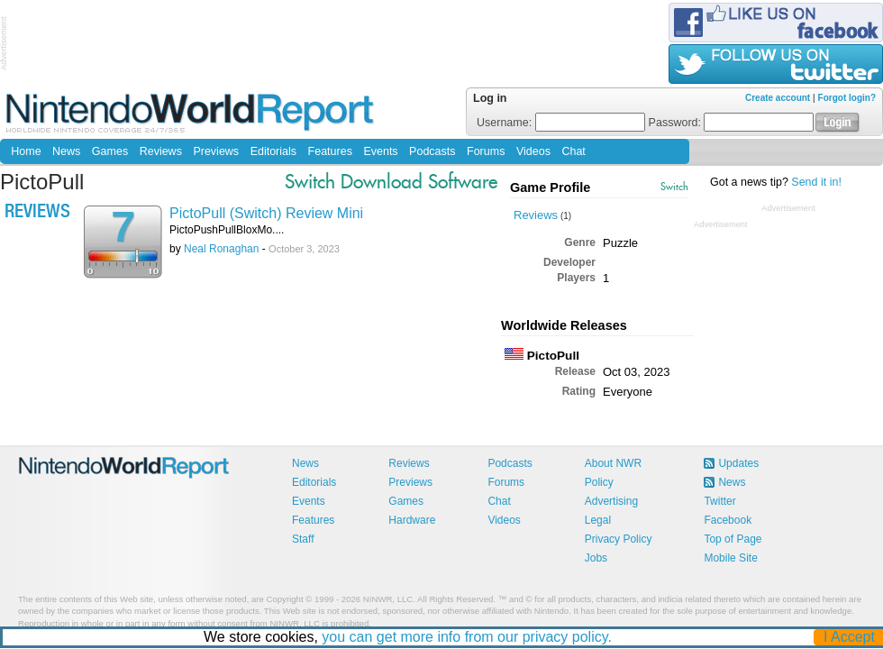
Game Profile (550, 187)
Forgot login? (847, 98)
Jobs (596, 558)
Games (110, 151)
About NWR (613, 463)
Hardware (411, 520)
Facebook (727, 520)
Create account (777, 98)
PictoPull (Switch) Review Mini (266, 213)
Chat (573, 151)
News (66, 151)
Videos (533, 151)
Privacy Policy (618, 539)
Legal (598, 520)
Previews (216, 151)
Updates (738, 463)
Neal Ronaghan (221, 248)
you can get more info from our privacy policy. (468, 636)
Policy (599, 482)
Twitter (719, 501)
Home (26, 151)
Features (330, 151)
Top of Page (732, 539)
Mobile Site (730, 558)
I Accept (850, 636)
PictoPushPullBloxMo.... (226, 230)
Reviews (161, 151)
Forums (486, 151)
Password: (732, 122)
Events (380, 151)
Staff (303, 539)
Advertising (611, 501)
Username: (561, 122)
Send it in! (816, 182)
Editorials (273, 151)
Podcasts (432, 151)
